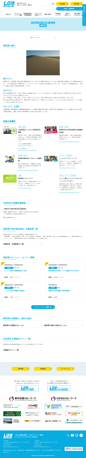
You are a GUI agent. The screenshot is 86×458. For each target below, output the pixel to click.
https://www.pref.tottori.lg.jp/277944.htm (69, 192)
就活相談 (64, 4)
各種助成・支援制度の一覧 (13, 244)
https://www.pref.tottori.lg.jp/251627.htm (69, 142)
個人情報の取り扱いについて (32, 450)
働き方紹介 (48, 14)
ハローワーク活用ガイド (38, 14)
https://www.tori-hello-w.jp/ (24, 188)
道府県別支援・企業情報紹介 (28, 14)
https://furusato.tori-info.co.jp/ (25, 145)
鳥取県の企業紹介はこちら (13, 325)
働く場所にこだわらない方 (77, 14)
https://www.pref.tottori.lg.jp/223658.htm (28, 170)
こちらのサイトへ (9, 217)
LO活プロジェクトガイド (9, 450)
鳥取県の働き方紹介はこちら (55, 325)
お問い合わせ (20, 450)
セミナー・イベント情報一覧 (44, 307)
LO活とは (8, 14)
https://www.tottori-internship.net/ (67, 168)
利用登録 (78, 4)
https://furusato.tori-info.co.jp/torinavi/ (27, 150)
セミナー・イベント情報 (18, 14)
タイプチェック (67, 368)
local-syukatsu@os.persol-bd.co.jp (12, 446)
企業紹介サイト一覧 (11, 350)
